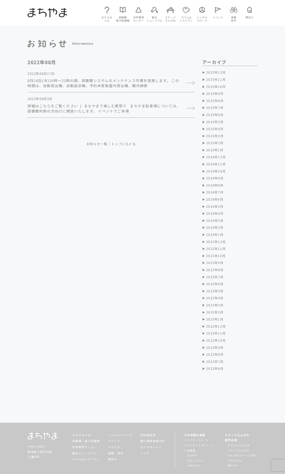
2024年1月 (214, 234)
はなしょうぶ (195, 436)
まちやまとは (81, 411)
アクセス (114, 423)
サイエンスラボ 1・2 (200, 421)
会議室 (191, 426)
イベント (114, 417)
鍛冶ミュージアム (84, 429)
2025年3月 (214, 136)
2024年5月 (214, 206)
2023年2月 (214, 312)
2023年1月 (214, 319)
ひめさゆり (193, 441)
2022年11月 (216, 333)
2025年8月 (214, 100)
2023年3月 (214, 305)
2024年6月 (214, 199)
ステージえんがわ (237, 411)
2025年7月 (214, 107)
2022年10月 (216, 340)
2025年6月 (214, 114)
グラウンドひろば (238, 421)
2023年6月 (214, 283)
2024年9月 (214, 178)
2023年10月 (216, 255)
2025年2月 (214, 142)
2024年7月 (214, 192)
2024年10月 (216, 171)
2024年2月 (214, 227)
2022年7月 (214, 361)
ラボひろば (234, 436)
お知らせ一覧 (96, 143)
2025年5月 (214, 121)
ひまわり (192, 431)
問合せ (112, 435)
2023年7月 (214, 277)
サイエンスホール (198, 416)
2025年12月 (216, 72)
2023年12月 (216, 241)
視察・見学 (116, 429)
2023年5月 (214, 291)
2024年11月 (216, 164)
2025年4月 (214, 128)
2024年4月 (214, 213)
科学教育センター (84, 423)
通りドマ (233, 441)
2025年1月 (214, 150)
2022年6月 (214, 368)
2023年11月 (216, 248)
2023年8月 (214, 269)
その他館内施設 (195, 411)
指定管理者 (148, 411)
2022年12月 (216, 326)
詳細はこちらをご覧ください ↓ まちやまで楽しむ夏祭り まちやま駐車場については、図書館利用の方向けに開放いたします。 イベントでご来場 (104, 108)
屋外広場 (231, 416)
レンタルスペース (120, 411)
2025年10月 (216, 86)
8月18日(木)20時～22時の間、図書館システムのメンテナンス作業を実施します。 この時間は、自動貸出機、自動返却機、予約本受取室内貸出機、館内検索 (103, 83)
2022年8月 (214, 354)
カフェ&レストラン (85, 435)
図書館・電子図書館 (86, 417)
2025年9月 (214, 93)
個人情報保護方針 (152, 417)
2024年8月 (214, 185)
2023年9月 (214, 262)
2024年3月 (214, 220)
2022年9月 (214, 347)
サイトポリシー (151, 423)
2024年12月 (216, 157)
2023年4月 (214, 298)
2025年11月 (216, 79)
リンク (145, 429)
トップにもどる (123, 143)
